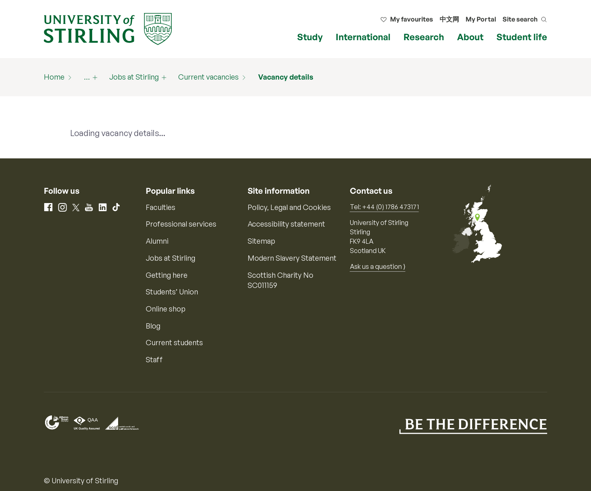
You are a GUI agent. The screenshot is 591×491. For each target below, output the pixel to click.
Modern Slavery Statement (292, 257)
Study (310, 36)
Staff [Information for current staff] (154, 359)
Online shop (165, 308)
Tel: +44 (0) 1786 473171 (384, 207)
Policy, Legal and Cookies (289, 207)
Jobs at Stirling (134, 76)
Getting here (167, 274)
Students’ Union (172, 291)
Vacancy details (285, 76)
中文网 (449, 19)
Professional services (181, 223)
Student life (521, 36)
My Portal (481, 19)
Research (423, 36)
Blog (153, 325)
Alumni (157, 240)
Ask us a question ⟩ (378, 266)
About (470, 36)
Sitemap (261, 240)
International (363, 36)
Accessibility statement (286, 223)
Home (54, 76)
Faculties (160, 207)
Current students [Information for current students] (174, 342)
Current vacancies (208, 76)
